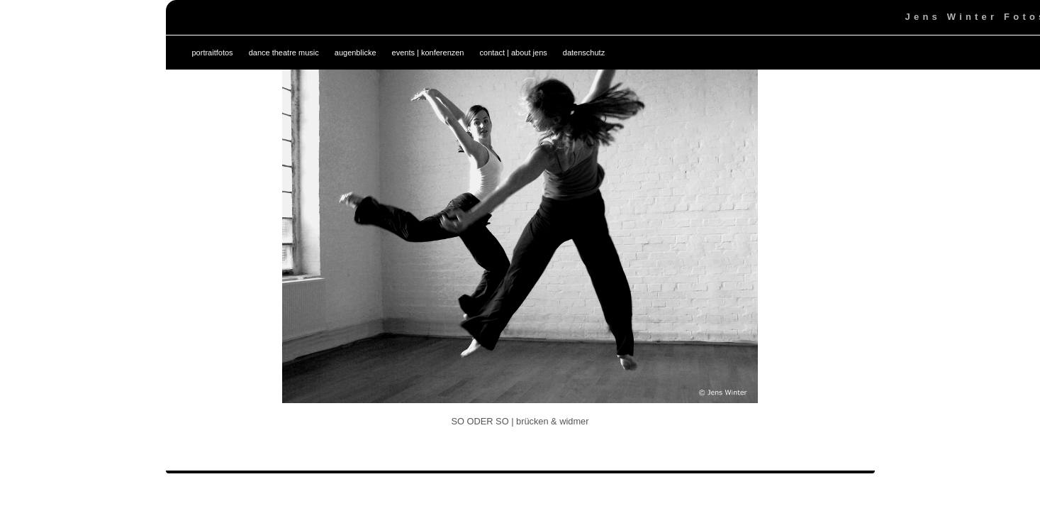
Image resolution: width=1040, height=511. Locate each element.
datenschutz (584, 52)
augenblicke (355, 52)
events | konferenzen (428, 52)
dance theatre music (284, 52)
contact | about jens (513, 52)
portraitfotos (212, 52)
